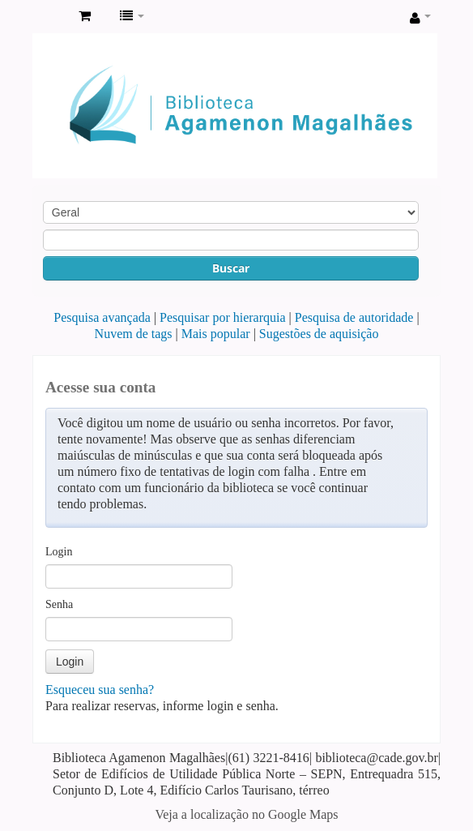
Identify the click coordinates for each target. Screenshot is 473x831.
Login (58, 552)
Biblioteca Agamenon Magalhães (49, 17)
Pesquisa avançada (102, 317)
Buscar (230, 268)
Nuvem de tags (134, 334)
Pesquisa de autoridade (354, 317)
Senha (59, 604)
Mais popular (215, 334)
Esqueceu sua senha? (99, 689)
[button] (84, 16)
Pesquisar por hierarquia (223, 317)
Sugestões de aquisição (319, 334)
